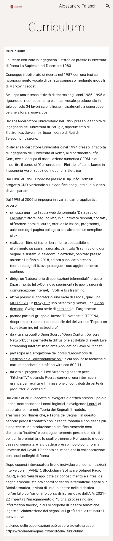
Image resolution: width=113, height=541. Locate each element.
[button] (5, 6)
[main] (56, 27)
